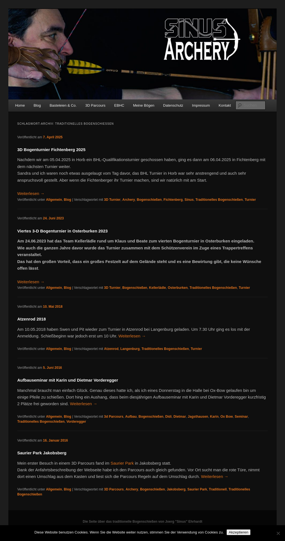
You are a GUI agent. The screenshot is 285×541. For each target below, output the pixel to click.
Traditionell (218, 489)
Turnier (250, 200)
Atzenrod (111, 349)
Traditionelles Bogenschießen (219, 200)
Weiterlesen (31, 193)
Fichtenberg (173, 200)
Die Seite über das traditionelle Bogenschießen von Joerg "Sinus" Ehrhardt (142, 522)
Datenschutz (173, 105)
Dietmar (179, 417)
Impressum (201, 105)
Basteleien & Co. (63, 105)
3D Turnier (112, 200)
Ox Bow (226, 417)
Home (20, 105)
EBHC (119, 105)
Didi (168, 417)
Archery (128, 200)
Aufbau (131, 417)
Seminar (241, 417)
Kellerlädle (157, 288)
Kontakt (225, 105)
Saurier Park (122, 463)
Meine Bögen (143, 105)
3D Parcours (95, 105)
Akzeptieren (238, 532)
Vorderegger (76, 422)
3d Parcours (113, 417)
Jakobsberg (176, 489)
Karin (214, 417)
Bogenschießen (149, 200)
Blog (37, 105)
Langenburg (129, 349)
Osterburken (178, 288)
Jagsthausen (198, 417)
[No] (278, 533)
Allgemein (54, 200)
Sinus (189, 200)
